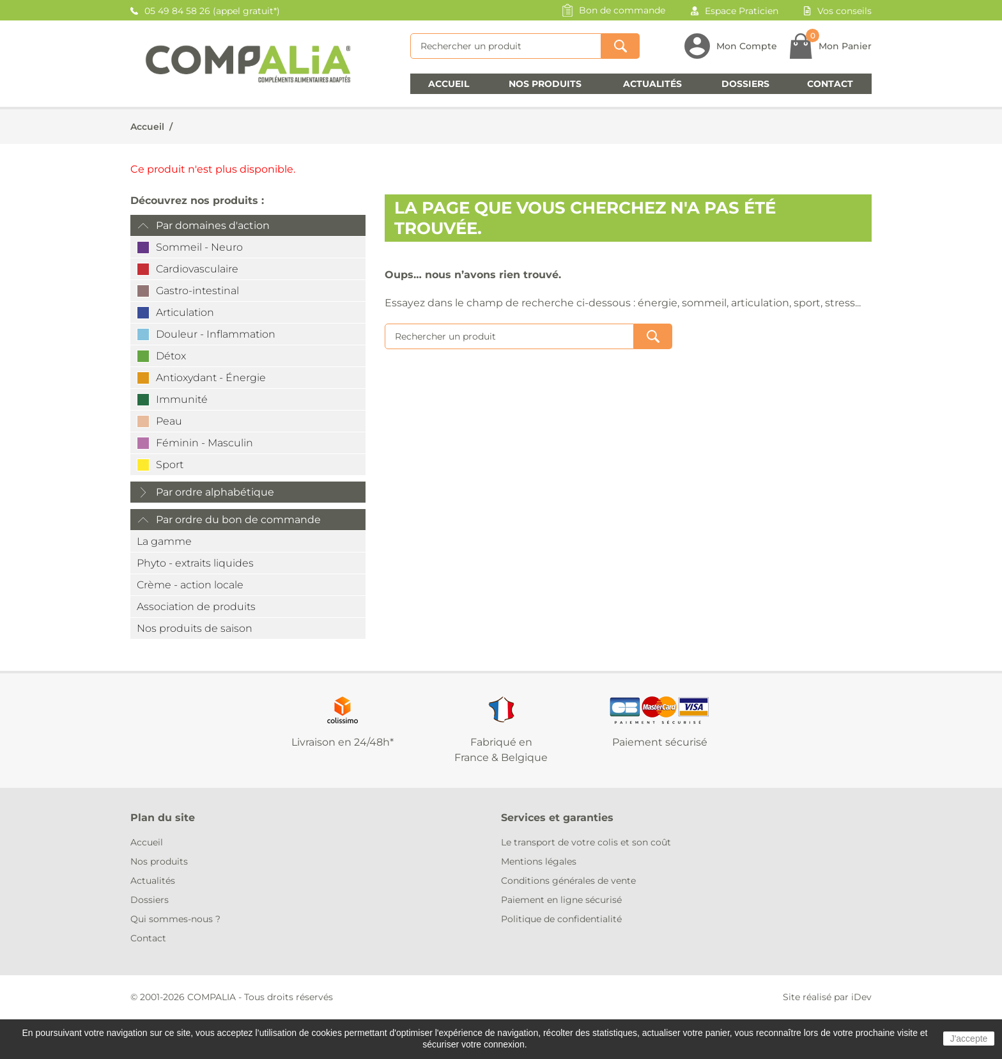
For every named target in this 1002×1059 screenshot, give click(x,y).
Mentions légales (538, 861)
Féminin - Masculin (204, 443)
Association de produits (196, 606)
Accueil (448, 84)
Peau (169, 421)
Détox (171, 356)
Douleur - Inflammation (215, 334)
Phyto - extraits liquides (195, 563)
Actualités (652, 84)
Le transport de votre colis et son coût (586, 842)
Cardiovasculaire (197, 269)
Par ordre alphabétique (215, 492)
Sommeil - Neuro (199, 247)
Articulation (185, 312)
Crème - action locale (190, 585)
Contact (830, 84)
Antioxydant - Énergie (211, 378)
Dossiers (745, 84)
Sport (169, 465)
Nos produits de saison (194, 628)
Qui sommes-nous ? (175, 919)
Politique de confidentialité (561, 919)
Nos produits (545, 84)
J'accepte (969, 1038)
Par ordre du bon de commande (238, 520)
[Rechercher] (505, 46)
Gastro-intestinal (197, 291)
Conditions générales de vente (568, 880)
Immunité (182, 399)
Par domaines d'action (213, 225)
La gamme (164, 541)
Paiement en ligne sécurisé (561, 900)
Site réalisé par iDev (827, 997)
